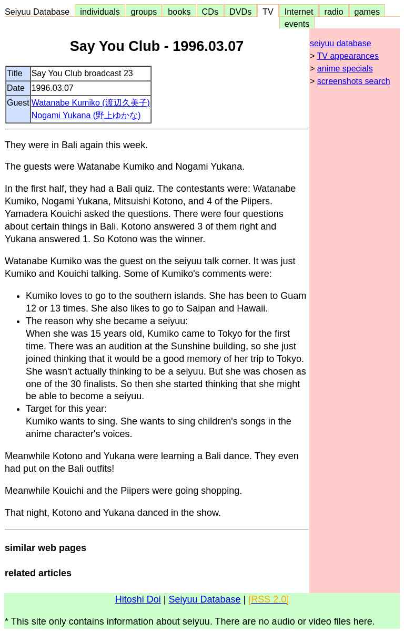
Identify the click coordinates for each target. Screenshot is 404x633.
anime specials (345, 68)
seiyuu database (340, 43)
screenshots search (353, 81)
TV (268, 11)
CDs (210, 11)
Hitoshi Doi (138, 599)
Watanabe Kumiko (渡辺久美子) (91, 102)
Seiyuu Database (39, 11)
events (297, 23)
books (179, 11)
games (367, 11)
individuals (100, 11)
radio (334, 11)
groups (144, 11)
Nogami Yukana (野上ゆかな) (86, 115)
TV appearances (348, 55)
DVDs (240, 11)
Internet (299, 11)
